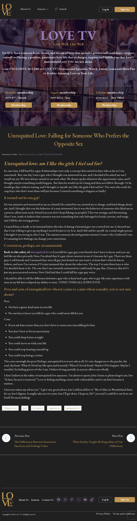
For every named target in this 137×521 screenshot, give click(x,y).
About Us (25, 9)
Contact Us (48, 499)
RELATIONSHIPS (54, 154)
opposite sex (54, 408)
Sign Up (125, 9)
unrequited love (40, 252)
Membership (18, 105)
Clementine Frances (29, 154)
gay (24, 408)
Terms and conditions (124, 513)
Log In (105, 9)
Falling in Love (10, 408)
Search (63, 9)
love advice (37, 408)
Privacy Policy (103, 513)
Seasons (41, 9)
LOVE (43, 154)
